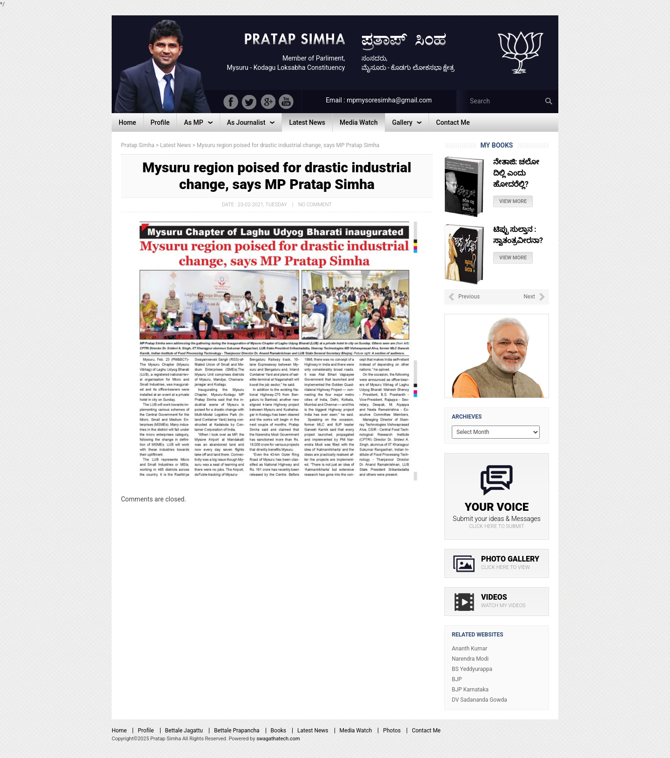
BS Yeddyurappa (472, 669)
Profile (146, 730)
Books (278, 730)
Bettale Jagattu (184, 730)
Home (119, 730)
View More (513, 201)
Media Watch (356, 730)
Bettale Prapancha (237, 730)
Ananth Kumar (469, 648)
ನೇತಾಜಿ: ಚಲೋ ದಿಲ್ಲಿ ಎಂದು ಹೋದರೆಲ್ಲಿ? (516, 173)
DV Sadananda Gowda (479, 700)
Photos (392, 730)
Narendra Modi (470, 659)
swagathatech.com (278, 739)
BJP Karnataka (470, 689)
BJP (457, 679)
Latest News (312, 730)
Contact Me (426, 730)
